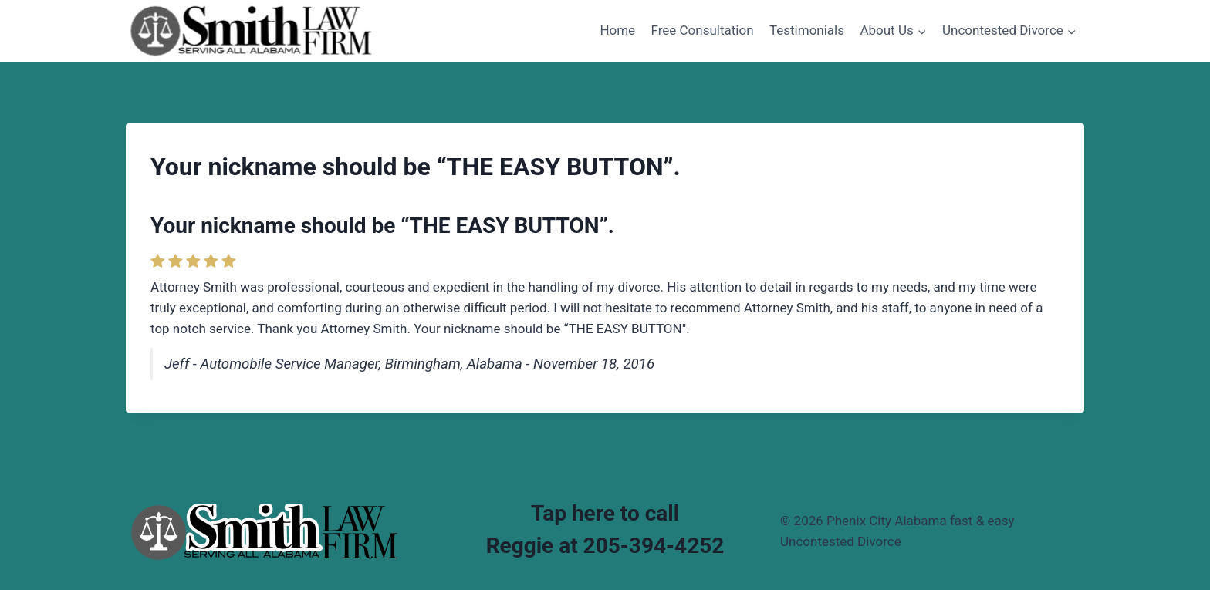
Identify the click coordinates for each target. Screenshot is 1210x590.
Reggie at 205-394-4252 (605, 545)
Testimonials (806, 30)
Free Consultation (702, 30)
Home (617, 30)
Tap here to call (605, 513)
